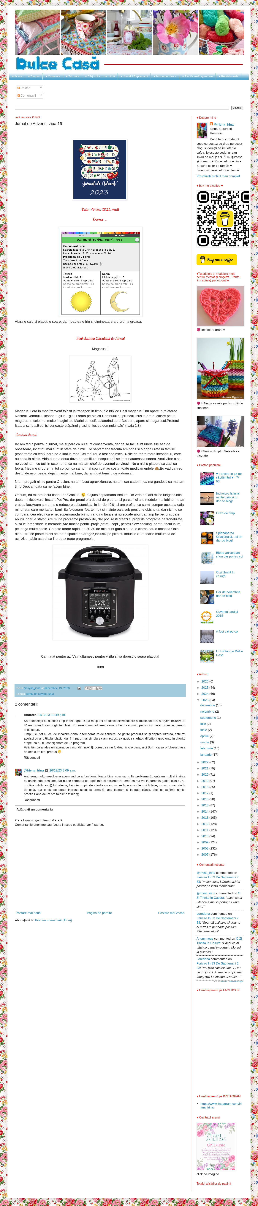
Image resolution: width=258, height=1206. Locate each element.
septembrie (208, 717)
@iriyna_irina (34, 770)
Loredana (203, 913)
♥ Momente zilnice (165, 76)
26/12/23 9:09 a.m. (62, 770)
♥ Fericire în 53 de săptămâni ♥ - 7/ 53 (229, 477)
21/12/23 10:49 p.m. (52, 715)
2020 (205, 774)
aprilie (205, 736)
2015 (205, 805)
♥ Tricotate (72, 76)
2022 (205, 762)
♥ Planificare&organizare (197, 76)
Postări (24, 88)
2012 (205, 824)
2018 (205, 787)
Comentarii (27, 95)
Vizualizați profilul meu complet (218, 176)
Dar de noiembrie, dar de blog (228, 594)
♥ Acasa (17, 76)
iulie (203, 724)
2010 (205, 836)
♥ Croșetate (52, 76)
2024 (205, 694)
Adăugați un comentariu (35, 809)
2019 (205, 781)
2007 (205, 854)
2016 (205, 799)
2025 (205, 687)
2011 (205, 830)
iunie (204, 730)
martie (205, 742)
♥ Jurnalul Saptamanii (134, 76)
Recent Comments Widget (232, 982)
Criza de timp (225, 513)
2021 (205, 768)
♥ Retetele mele (228, 76)
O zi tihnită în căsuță (225, 574)
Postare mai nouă (28, 913)
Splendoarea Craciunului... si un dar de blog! (229, 536)
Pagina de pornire (99, 913)
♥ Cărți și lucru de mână (100, 76)
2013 (205, 817)
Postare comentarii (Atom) (53, 920)
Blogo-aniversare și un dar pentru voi (229, 554)
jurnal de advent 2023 (40, 693)
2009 (205, 842)
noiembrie (207, 711)
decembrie (208, 705)
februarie (207, 748)
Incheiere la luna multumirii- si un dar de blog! (227, 497)
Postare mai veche (171, 913)
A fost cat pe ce (227, 631)
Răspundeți (32, 757)
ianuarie (206, 754)
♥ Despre (33, 76)
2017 (205, 793)
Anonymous (205, 938)
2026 (205, 681)
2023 (205, 700)
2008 (205, 848)
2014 (205, 811)
